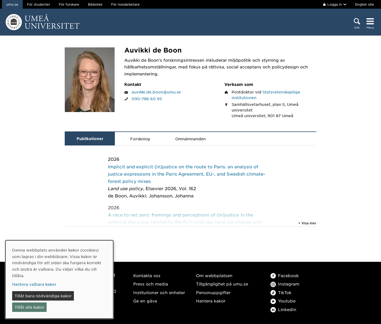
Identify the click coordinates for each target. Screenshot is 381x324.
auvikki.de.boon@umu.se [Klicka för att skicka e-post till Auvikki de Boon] (156, 91)
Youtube (283, 300)
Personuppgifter (213, 292)
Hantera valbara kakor (34, 284)
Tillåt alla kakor (29, 307)
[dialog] (59, 279)
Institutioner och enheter (159, 292)
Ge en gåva (145, 300)
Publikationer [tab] (90, 138)
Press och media (150, 283)
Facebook (284, 275)
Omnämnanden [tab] (190, 138)
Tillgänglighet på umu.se (222, 283)
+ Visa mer (307, 223)
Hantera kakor (210, 300)
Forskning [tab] (140, 138)
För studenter (38, 4)
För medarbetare (125, 4)
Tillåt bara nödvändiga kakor (43, 295)
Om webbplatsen (214, 275)
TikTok (280, 292)
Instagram (284, 283)
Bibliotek (95, 4)
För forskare (69, 4)
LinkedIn (283, 309)
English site (364, 4)
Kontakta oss (146, 275)
